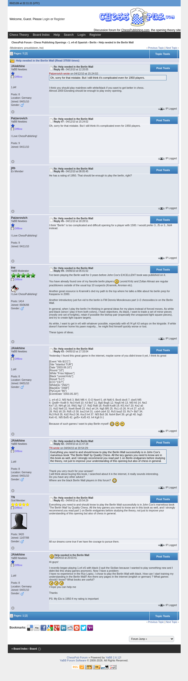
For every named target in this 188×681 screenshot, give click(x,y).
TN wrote (54, 447)
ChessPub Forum (21, 42)
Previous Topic (156, 48)
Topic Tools (162, 53)
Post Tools (163, 68)
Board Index (41, 35)
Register (59, 19)
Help (57, 35)
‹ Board (32, 649)
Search (69, 35)
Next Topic (171, 48)
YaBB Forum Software (73, 660)
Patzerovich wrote (59, 73)
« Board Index (19, 649)
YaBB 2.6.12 (112, 657)
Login (46, 19)
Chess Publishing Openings (50, 42)
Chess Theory (19, 35)
